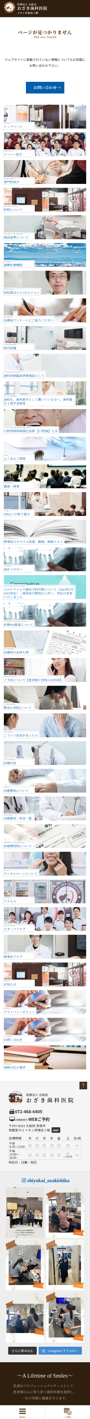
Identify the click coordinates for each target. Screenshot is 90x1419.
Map (56, 1130)
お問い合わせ (44, 88)
